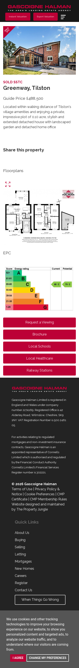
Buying (20, 540)
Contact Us (23, 590)
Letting (20, 554)
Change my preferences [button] (47, 658)
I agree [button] (18, 658)
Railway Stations (39, 370)
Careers (21, 576)
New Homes (24, 569)
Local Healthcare (39, 358)
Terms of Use (22, 489)
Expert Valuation (45, 16)
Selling (20, 547)
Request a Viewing (39, 322)
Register (21, 583)
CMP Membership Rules (48, 499)
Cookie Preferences (39, 494)
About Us (22, 533)
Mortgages (23, 561)
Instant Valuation (18, 16)
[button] (8, 50)
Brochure (39, 334)
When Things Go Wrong (40, 600)
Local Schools (39, 346)
